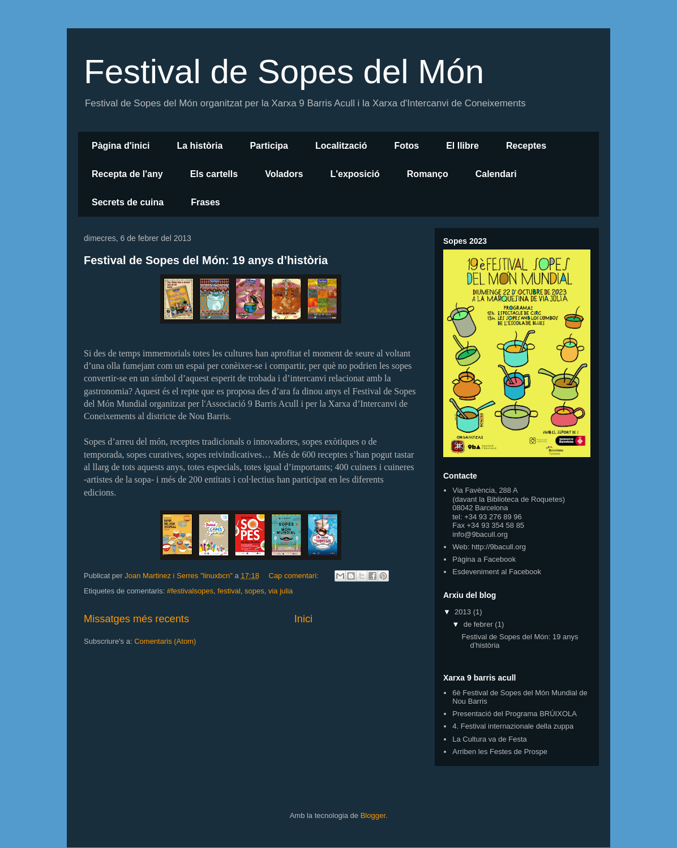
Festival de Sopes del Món (284, 72)
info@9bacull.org (480, 534)
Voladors (284, 174)
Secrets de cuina (128, 202)
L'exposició (354, 174)
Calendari (496, 174)
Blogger (373, 815)
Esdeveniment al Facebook (496, 571)
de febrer (479, 624)
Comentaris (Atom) (165, 641)
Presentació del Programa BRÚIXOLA (514, 713)
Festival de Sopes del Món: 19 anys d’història (206, 260)
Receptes (526, 145)
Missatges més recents (136, 619)
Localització (341, 145)
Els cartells (214, 174)
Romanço (427, 174)
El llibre (462, 145)
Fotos (407, 145)
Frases (205, 202)
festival (228, 591)
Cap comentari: (295, 575)
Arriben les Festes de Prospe (499, 751)
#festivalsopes (190, 591)
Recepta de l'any (127, 174)
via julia (280, 591)
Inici (303, 619)
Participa (269, 145)
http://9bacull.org (499, 547)
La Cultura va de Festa (489, 739)
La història (200, 145)
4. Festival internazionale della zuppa (512, 726)
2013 (464, 612)
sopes (254, 591)
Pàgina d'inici (121, 145)
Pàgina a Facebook (484, 559)
